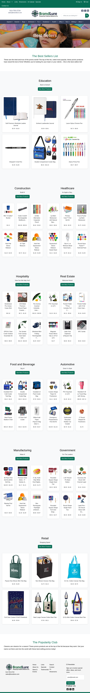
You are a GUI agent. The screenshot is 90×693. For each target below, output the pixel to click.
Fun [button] (38, 22)
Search (51, 664)
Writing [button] (73, 22)
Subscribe (70, 683)
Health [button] (54, 22)
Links (16, 2)
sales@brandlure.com (15, 12)
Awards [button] (16, 22)
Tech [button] (66, 22)
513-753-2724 (14, 11)
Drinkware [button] (31, 22)
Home (3, 2)
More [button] (80, 22)
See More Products (45, 89)
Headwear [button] (46, 22)
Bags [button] (23, 22)
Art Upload (31, 2)
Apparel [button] (9, 22)
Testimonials (44, 669)
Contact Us (5, 6)
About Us (35, 667)
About (8, 2)
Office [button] (61, 22)
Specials (38, 2)
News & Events (35, 670)
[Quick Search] (73, 16)
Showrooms (22, 2)
